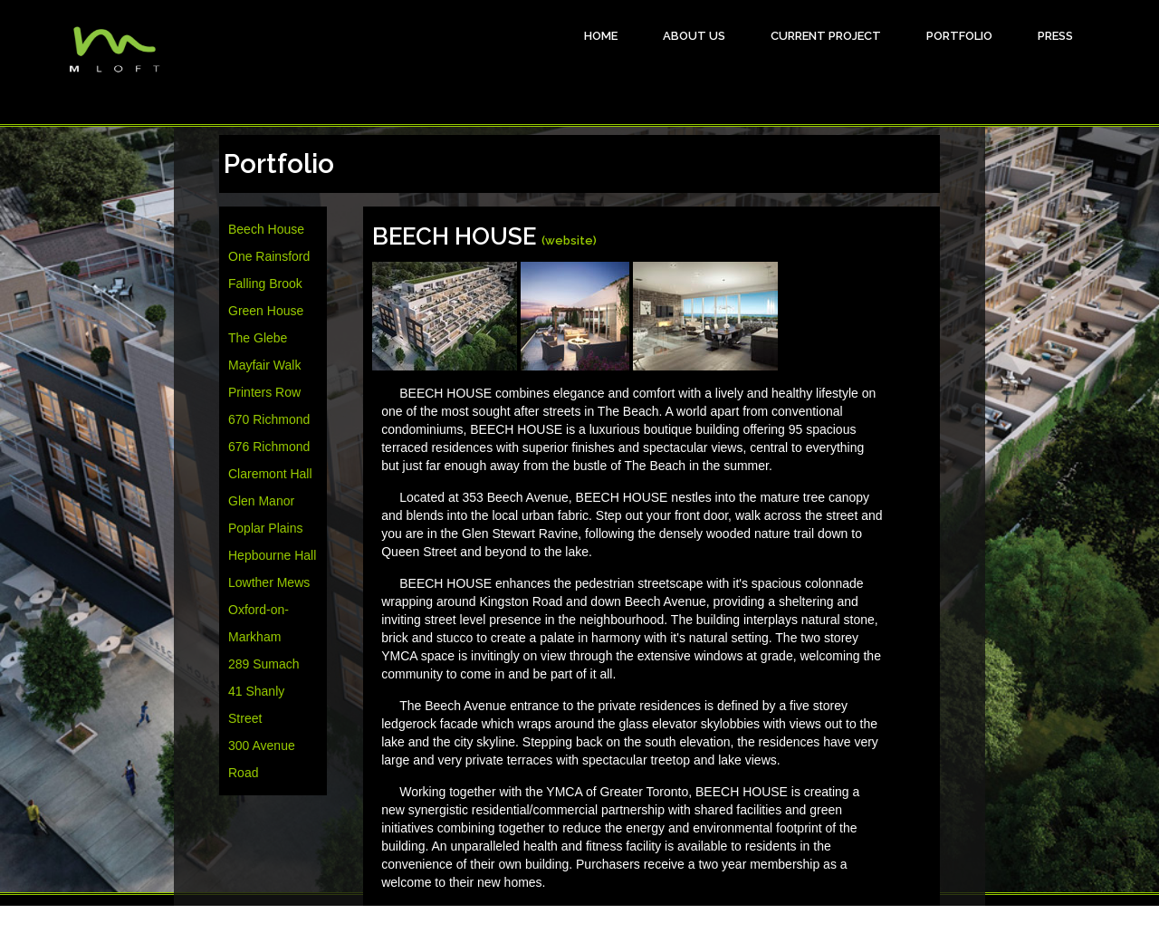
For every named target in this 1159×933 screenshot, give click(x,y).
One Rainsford (269, 256)
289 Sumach (264, 664)
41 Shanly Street (256, 705)
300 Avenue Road (261, 759)
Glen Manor (261, 501)
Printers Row (264, 392)
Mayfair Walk (264, 365)
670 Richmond (269, 419)
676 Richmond (269, 446)
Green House (265, 310)
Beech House (266, 229)
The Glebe (257, 338)
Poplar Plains (265, 528)
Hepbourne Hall (272, 555)
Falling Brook (265, 283)
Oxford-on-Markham (258, 623)
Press (1055, 36)
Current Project (826, 36)
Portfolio (959, 36)
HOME (601, 36)
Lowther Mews (269, 582)
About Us (694, 36)
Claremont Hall (270, 473)
